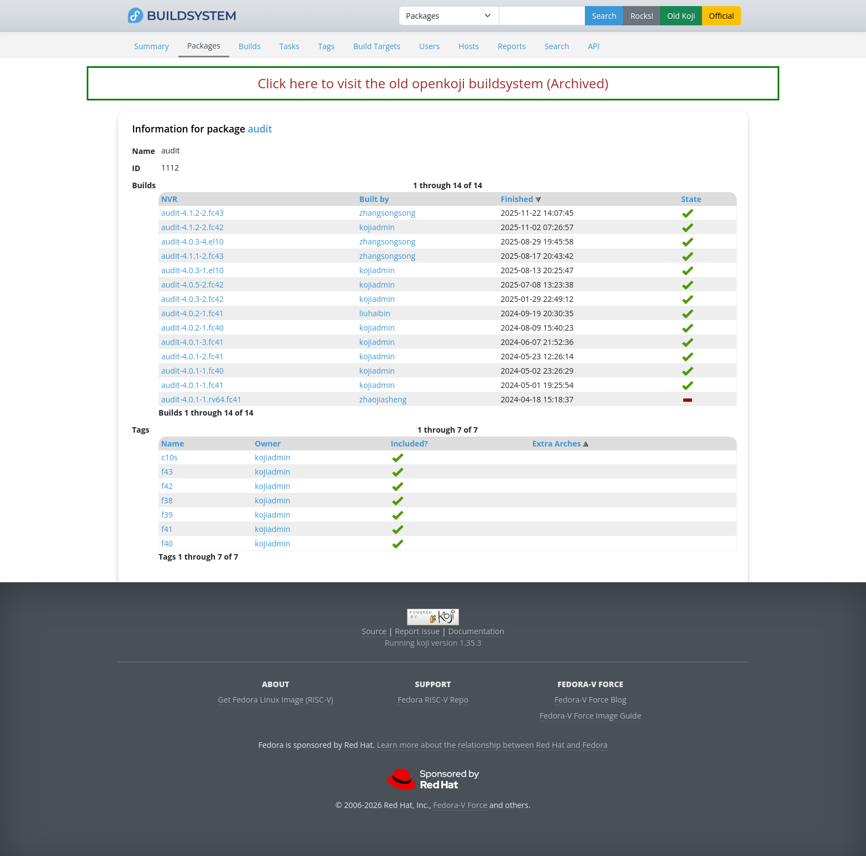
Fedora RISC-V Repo (433, 699)
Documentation (476, 631)
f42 (167, 486)
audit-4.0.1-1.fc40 (192, 370)
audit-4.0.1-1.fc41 (192, 385)
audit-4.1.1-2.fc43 (192, 256)
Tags (326, 46)
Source (374, 631)
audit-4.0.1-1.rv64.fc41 (201, 399)
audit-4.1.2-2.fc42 (192, 227)
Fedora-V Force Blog (590, 699)
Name (172, 443)
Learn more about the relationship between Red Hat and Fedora (492, 745)
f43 (167, 471)
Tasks (289, 46)
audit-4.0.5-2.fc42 (192, 284)
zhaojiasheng (383, 399)
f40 (167, 543)
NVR (169, 199)
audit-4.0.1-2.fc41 (192, 356)
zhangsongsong (388, 213)
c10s (169, 457)
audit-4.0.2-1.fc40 (192, 327)
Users (429, 46)
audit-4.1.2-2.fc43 (192, 213)
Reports (512, 46)
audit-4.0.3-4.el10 (192, 241)
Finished (517, 199)
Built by (374, 199)
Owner (268, 443)
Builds (250, 46)
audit (260, 128)
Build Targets (376, 46)
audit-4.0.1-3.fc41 (192, 342)
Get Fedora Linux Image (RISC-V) (276, 699)
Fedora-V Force (460, 805)
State (691, 199)
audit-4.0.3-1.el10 (192, 270)
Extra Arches (556, 443)
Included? (409, 443)
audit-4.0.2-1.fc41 (192, 313)
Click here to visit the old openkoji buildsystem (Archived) (432, 83)
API (593, 46)
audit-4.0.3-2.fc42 (192, 299)
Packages (203, 45)
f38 (167, 500)
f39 (167, 514)
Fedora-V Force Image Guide (590, 715)
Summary (151, 46)
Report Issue (417, 631)
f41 (167, 529)
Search (557, 46)
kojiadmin (377, 227)
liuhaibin (375, 313)
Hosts (468, 46)
